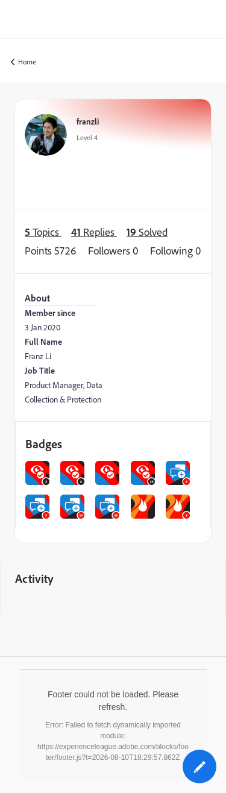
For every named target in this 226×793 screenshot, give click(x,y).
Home (23, 62)
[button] (199, 766)
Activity (34, 578)
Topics (43, 232)
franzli (88, 121)
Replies (94, 232)
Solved (147, 232)
